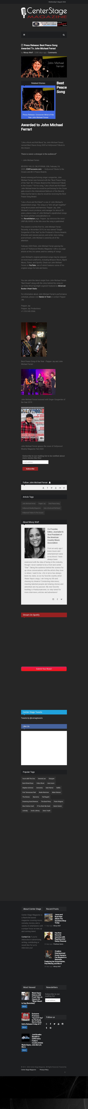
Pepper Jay (42, 503)
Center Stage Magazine (28, 1070)
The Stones (26, 797)
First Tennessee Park (29, 792)
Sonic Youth (46, 810)
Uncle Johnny (35, 810)
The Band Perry (46, 801)
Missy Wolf (28, 52)
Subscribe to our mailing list (52, 995)
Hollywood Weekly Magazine (31, 508)
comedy (25, 810)
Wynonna (36, 797)
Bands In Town (45, 297)
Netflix (58, 788)
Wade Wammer (44, 792)
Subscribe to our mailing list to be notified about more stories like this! (43, 457)
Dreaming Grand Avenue (30, 801)
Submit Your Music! (44, 669)
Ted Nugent (45, 797)
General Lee (42, 778)
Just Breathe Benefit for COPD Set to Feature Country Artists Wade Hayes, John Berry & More (32, 1041)
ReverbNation (29, 219)
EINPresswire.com (33, 169)
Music (24, 1006)
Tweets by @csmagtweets (32, 718)
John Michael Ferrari (28, 503)
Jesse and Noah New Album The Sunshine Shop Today (60, 919)
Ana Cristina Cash (28, 806)
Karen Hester (58, 806)
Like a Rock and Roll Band (52, 508)
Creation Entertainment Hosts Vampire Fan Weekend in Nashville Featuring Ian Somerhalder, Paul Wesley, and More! (55, 957)
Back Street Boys (27, 783)
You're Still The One (28, 778)
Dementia (39, 788)
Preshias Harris (58, 944)
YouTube (32, 265)
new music (50, 783)
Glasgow (51, 778)
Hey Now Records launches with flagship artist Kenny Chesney (60, 937)
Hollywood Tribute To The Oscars (32, 513)
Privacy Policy (44, 1070)
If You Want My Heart (43, 806)
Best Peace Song (54, 503)
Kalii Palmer (49, 788)
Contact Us (26, 937)
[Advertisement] (38, 690)
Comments (52, 52)
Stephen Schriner (27, 788)
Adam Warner (56, 792)
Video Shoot (40, 783)
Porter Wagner (58, 801)
